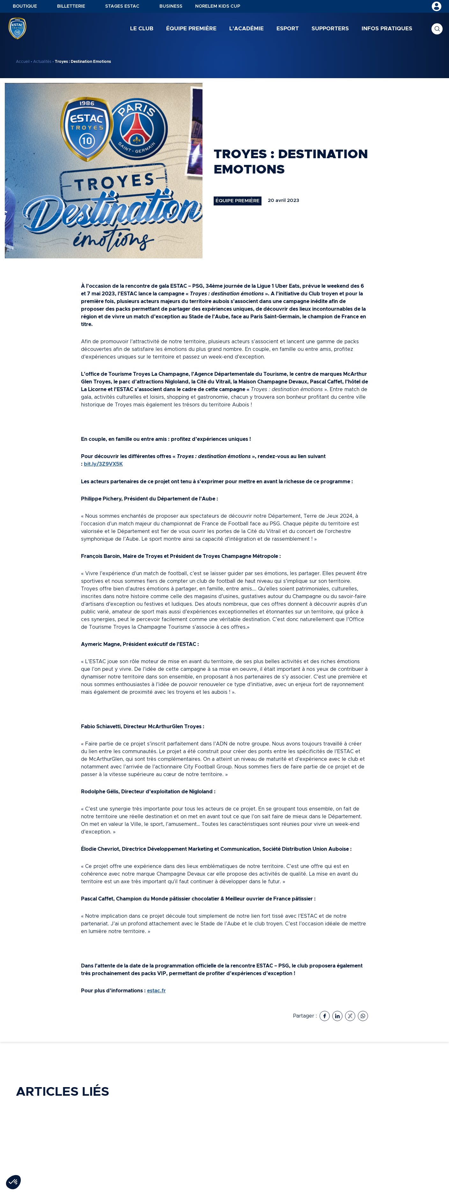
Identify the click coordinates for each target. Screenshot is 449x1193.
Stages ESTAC (122, 6)
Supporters (330, 28)
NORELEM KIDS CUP (217, 6)
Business (170, 6)
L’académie (246, 28)
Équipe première (191, 28)
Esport (287, 28)
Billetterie (71, 6)
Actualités (42, 61)
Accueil (23, 61)
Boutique (25, 6)
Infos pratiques (387, 28)
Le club (141, 28)
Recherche (437, 28)
